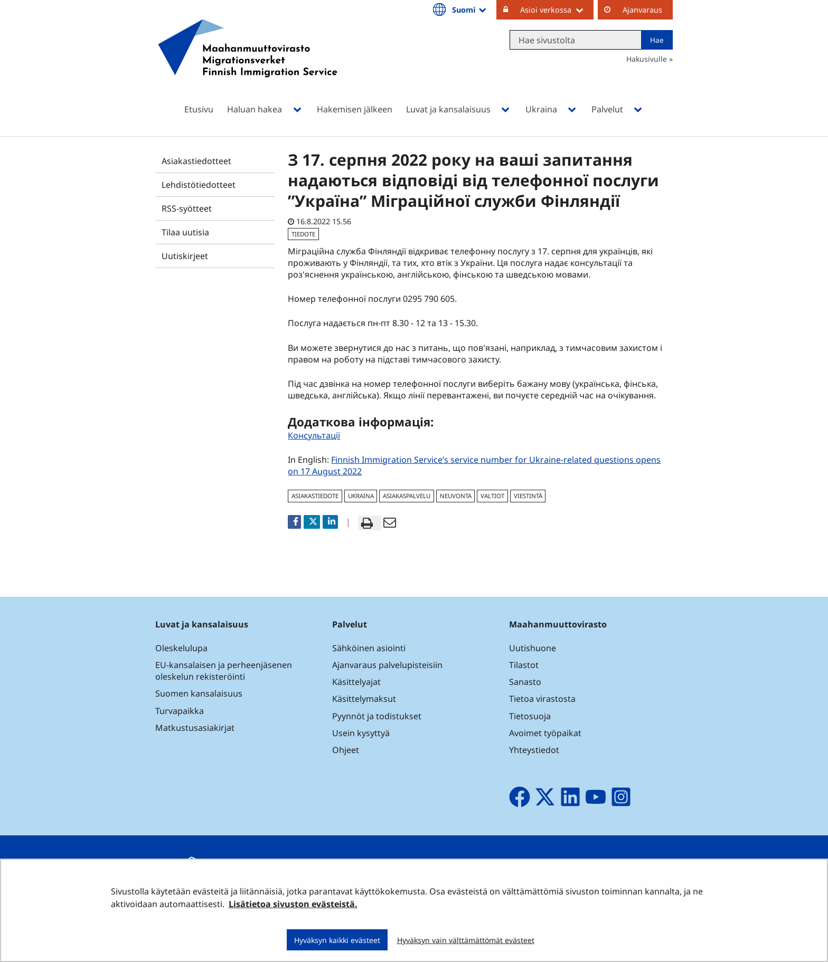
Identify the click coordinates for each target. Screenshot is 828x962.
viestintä (528, 496)
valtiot (492, 496)
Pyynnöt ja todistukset (376, 716)
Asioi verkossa (557, 9)
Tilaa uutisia (185, 232)
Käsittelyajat (356, 682)
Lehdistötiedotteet (199, 185)
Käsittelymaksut (364, 698)
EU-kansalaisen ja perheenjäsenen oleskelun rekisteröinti (223, 670)
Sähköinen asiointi (369, 648)
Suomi (469, 9)
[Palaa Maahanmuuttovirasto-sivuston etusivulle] (247, 62)
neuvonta (456, 496)
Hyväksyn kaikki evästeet (337, 940)
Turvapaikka (179, 711)
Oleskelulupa (181, 648)
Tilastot (524, 665)
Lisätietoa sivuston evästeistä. (293, 904)
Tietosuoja (530, 716)
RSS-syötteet (187, 208)
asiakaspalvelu (406, 496)
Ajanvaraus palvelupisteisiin (387, 665)
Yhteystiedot (534, 750)
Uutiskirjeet (185, 256)
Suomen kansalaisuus (198, 693)
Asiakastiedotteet (196, 161)
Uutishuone (532, 648)
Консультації (314, 435)
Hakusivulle (646, 59)
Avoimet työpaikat (545, 733)
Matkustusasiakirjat (194, 728)
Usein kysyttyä (362, 733)
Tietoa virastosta (542, 698)
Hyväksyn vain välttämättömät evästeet (465, 940)
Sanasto (525, 682)
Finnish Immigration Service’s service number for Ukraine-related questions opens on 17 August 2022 (474, 465)
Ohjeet (345, 750)
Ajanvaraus (642, 10)
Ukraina (361, 496)
